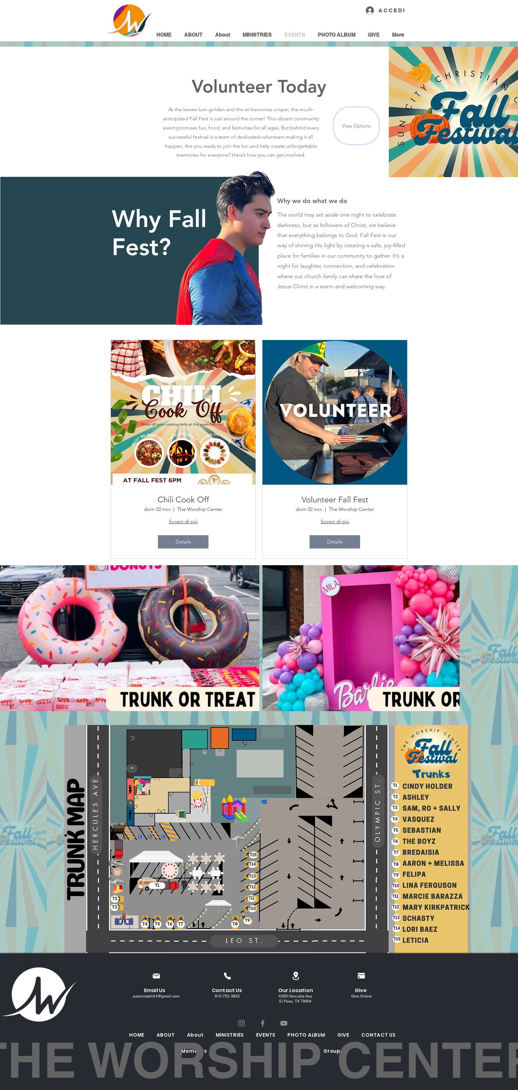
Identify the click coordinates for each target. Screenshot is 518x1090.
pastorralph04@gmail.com (156, 996)
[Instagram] (241, 1023)
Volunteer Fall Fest (335, 500)
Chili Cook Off (183, 500)
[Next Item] (447, 638)
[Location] (296, 976)
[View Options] (356, 125)
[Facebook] (262, 1023)
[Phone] (227, 976)
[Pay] (361, 976)
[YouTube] (284, 1023)
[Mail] (156, 976)
